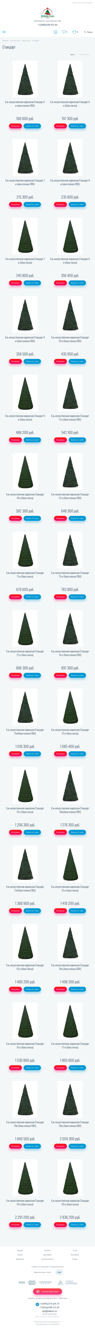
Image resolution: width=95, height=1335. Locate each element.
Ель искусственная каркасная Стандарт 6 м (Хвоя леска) (70, 103)
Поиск (90, 32)
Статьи (75, 1259)
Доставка (47, 1254)
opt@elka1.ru (49, 1311)
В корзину (15, 126)
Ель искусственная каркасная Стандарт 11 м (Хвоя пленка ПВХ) (70, 417)
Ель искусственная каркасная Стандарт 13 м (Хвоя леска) (70, 731)
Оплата (47, 1250)
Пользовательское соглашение (47, 1324)
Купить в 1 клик (32, 126)
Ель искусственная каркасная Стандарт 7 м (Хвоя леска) (25, 260)
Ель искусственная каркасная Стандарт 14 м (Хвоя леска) (25, 810)
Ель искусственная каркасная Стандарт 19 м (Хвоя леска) (25, 1202)
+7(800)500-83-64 (47, 24)
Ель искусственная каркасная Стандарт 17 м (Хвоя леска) (70, 1045)
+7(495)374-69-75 (49, 1303)
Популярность (84, 54)
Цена (73, 54)
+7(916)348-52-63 (49, 1307)
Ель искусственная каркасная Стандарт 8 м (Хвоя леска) (70, 260)
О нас (75, 1250)
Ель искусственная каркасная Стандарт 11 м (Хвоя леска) (25, 574)
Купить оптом (47, 1259)
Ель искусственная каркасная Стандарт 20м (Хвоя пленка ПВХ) (70, 1124)
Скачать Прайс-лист (47, 1291)
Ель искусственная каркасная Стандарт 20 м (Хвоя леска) (70, 1202)
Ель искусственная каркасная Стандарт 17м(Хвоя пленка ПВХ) (25, 888)
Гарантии (20, 1259)
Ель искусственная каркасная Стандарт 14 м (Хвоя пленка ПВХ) (70, 653)
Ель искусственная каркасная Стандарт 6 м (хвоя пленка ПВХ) (25, 103)
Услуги (20, 1254)
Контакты (75, 1254)
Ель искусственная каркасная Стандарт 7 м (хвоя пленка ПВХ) (25, 182)
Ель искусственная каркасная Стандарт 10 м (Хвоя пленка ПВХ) (70, 339)
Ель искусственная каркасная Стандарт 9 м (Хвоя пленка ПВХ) (25, 339)
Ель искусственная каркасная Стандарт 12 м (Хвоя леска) (25, 653)
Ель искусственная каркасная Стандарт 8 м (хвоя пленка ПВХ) (70, 182)
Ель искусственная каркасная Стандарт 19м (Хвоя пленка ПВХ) (25, 1124)
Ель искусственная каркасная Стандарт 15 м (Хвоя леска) (70, 888)
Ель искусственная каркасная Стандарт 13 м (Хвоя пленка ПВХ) (70, 574)
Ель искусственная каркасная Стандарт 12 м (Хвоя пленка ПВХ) (70, 496)
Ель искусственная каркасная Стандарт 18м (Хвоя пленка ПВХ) (70, 967)
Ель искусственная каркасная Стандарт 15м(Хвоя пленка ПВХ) (25, 731)
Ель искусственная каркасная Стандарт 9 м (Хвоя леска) (25, 417)
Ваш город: (83, 2)
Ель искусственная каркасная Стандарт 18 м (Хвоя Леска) (25, 967)
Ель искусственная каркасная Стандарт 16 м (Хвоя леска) (25, 1045)
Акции (20, 1250)
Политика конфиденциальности (46, 1321)
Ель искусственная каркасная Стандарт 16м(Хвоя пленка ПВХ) (70, 810)
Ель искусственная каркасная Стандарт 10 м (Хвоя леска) (25, 496)
